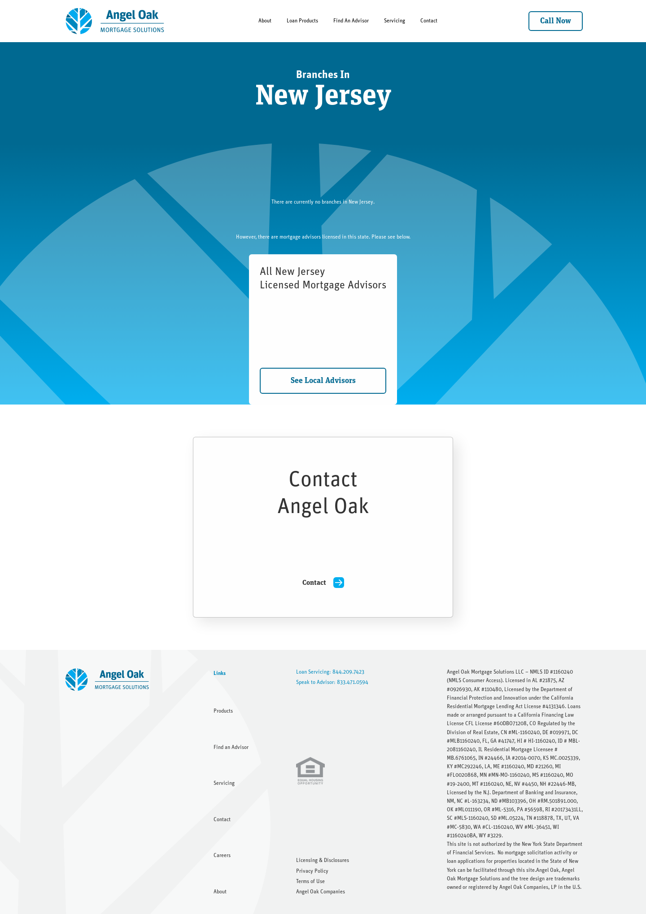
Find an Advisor (231, 747)
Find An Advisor (351, 20)
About (264, 20)
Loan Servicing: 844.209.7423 (330, 672)
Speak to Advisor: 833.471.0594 (332, 682)
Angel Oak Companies (320, 891)
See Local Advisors (323, 381)
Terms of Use (310, 881)
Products (223, 711)
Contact (428, 20)
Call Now (555, 21)
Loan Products (302, 20)
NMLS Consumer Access (475, 680)
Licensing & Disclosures (322, 860)
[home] (115, 21)
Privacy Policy (312, 871)
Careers (222, 855)
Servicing (394, 20)
